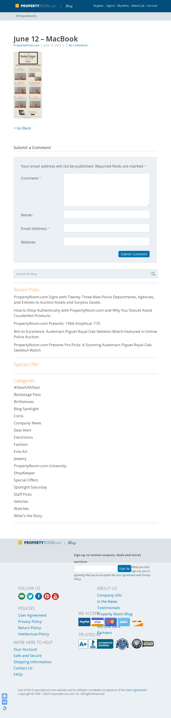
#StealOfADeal (27, 387)
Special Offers (26, 480)
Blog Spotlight (26, 408)
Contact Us (23, 668)
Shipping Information (32, 661)
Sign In (111, 6)
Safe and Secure (28, 655)
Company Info (109, 595)
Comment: (31, 178)
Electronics (23, 437)
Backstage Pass (27, 394)
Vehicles (21, 501)
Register (99, 6)
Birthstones (24, 401)
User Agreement (125, 575)
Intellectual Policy (33, 633)
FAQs (18, 674)
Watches (21, 508)
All (26, 16)
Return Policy (29, 627)
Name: (28, 214)
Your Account (25, 649)
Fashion (21, 444)
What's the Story (28, 515)
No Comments (78, 45)
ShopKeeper (24, 472)
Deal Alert (22, 430)
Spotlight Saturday (30, 487)
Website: (28, 242)
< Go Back (22, 128)
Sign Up (124, 569)
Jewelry (20, 458)
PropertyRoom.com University (40, 465)
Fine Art (20, 451)
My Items (123, 6)
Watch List (138, 6)
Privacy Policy (30, 621)
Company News (27, 422)
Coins (18, 415)
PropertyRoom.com (26, 45)
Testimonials (108, 607)
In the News (107, 601)
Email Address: (35, 228)
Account (152, 6)
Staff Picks (23, 494)
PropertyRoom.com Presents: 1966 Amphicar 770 (57, 323)
